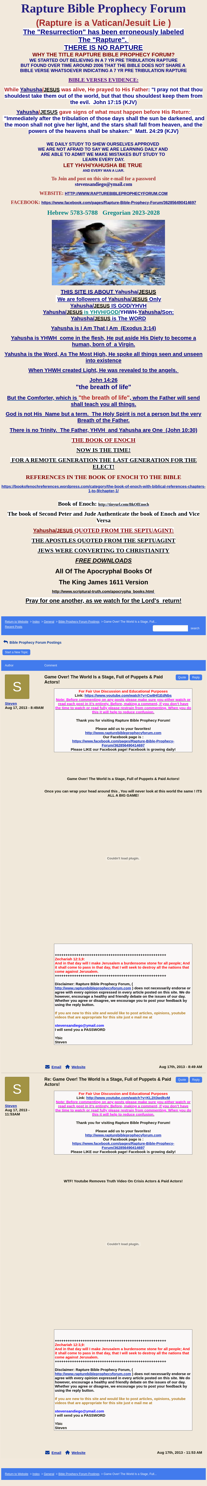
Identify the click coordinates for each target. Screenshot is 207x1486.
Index (36, 621)
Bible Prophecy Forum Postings (78, 621)
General (49, 621)
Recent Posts (13, 627)
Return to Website (16, 621)
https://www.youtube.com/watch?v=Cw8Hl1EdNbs (128, 695)
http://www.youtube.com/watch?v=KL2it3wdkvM (128, 1098)
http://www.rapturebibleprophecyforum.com (123, 733)
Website (79, 1067)
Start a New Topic (16, 652)
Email (56, 1067)
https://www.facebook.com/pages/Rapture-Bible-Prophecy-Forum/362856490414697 (123, 743)
